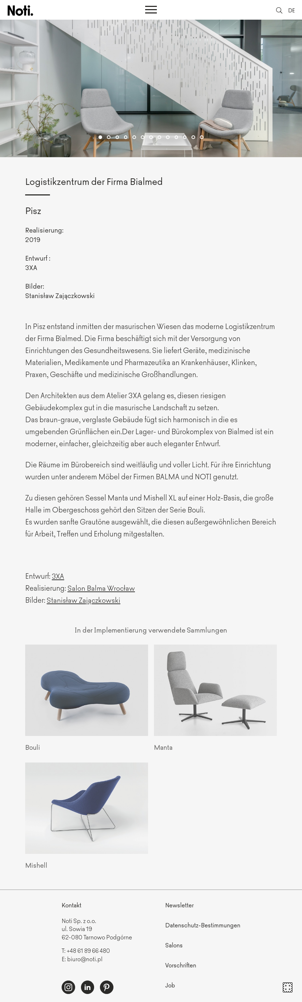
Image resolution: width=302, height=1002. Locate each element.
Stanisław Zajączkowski (84, 600)
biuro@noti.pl (85, 958)
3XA (58, 576)
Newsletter (179, 905)
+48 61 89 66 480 (89, 950)
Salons (174, 944)
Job (170, 985)
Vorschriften (180, 965)
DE (291, 10)
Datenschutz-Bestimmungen (202, 925)
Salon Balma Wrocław (101, 588)
